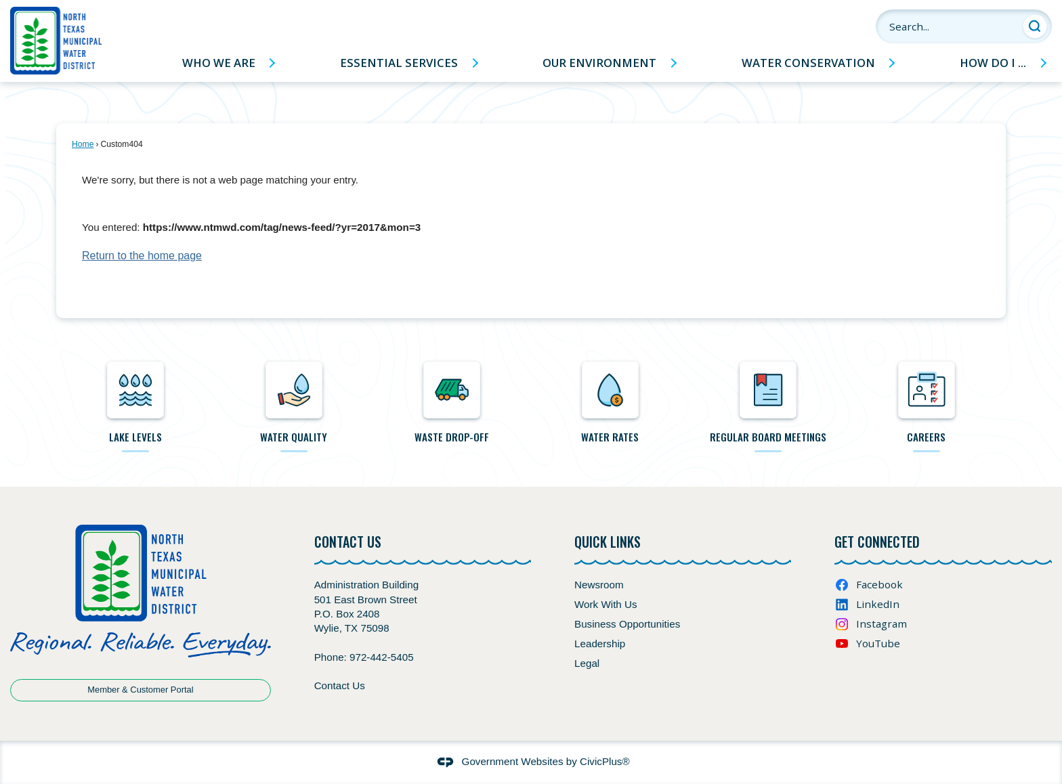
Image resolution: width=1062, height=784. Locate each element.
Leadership (599, 643)
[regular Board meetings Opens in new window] (768, 402)
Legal (586, 663)
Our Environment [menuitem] (599, 62)
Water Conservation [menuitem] (808, 62)
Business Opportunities (627, 624)
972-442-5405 (381, 657)
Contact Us (339, 685)
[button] (1034, 26)
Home (82, 144)
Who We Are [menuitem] (218, 62)
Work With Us (605, 604)
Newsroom (599, 584)
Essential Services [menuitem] (399, 62)
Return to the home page (142, 255)
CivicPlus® (605, 761)
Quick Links (607, 541)
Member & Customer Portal (140, 689)
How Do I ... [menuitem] (993, 62)
